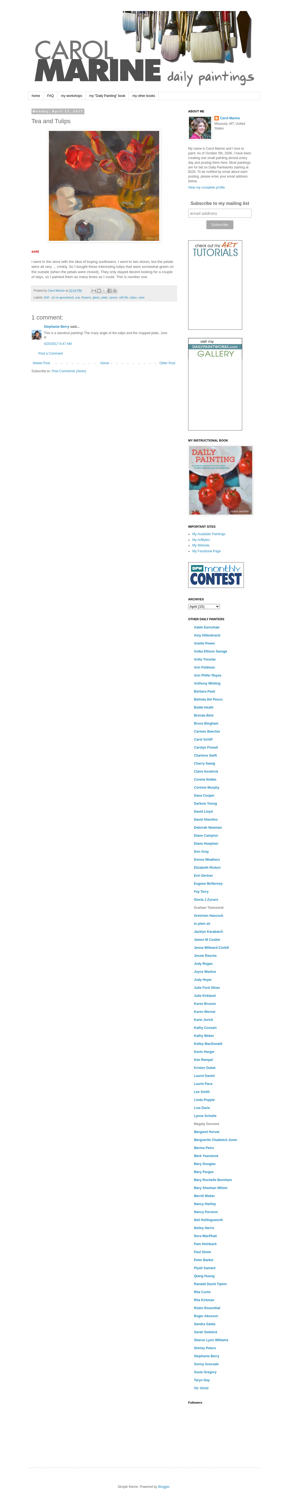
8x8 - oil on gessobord (58, 297)
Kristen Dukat (204, 1068)
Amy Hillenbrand (207, 635)
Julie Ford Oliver (207, 988)
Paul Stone (202, 1252)
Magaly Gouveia (206, 1124)
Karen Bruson (205, 1004)
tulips (133, 297)
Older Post (167, 363)
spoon (113, 297)
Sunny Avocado (206, 1364)
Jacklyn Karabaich (208, 932)
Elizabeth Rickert (207, 868)
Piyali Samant (204, 1268)
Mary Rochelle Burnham (213, 1180)
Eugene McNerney (208, 884)
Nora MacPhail (205, 1236)
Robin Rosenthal (207, 1308)
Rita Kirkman (204, 1300)
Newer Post (41, 363)
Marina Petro (204, 1148)
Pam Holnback (205, 1244)
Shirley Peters (205, 1348)
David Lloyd (203, 812)
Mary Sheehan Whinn (210, 1188)
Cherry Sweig (204, 763)
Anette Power (204, 643)
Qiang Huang (204, 1276)
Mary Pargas (204, 1172)
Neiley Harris (204, 1228)
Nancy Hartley (205, 1204)
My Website (200, 545)
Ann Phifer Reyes (207, 675)
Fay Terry (201, 892)
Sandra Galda (204, 1324)
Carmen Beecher (207, 731)
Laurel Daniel (204, 1076)
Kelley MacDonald (208, 1044)
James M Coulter (207, 940)
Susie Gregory (205, 1372)
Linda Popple (204, 1100)
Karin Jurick (203, 1020)
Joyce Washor (205, 972)
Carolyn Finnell (206, 747)
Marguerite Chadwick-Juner (215, 1140)
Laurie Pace (203, 1084)
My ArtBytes (201, 540)
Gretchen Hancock (208, 916)
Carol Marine (230, 118)
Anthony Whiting (207, 683)
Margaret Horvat (206, 1132)
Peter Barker (204, 1260)
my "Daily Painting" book (107, 96)
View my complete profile (206, 187)
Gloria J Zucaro (206, 900)
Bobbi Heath (204, 707)
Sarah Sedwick (205, 1332)
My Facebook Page (206, 551)
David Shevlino (206, 820)
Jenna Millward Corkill (211, 948)
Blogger (163, 1487)
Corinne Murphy (206, 787)
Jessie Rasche (205, 956)
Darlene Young (205, 804)
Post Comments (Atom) (69, 371)
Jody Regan (203, 964)
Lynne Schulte (205, 1116)
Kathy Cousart (205, 1028)
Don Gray (201, 852)
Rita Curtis (202, 1292)
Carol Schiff (203, 739)
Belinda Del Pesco (208, 699)
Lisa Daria (202, 1108)
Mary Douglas (205, 1164)
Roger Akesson (206, 1316)
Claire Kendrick (206, 771)
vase (141, 297)
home (36, 96)
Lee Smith (202, 1092)
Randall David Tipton (210, 1284)
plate (104, 297)
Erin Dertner (203, 876)
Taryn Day (202, 1380)
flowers (86, 297)
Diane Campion (206, 836)
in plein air (202, 924)
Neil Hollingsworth (208, 1220)
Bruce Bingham (206, 723)
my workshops (71, 96)
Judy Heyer (203, 980)
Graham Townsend (208, 908)
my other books (143, 96)
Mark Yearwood (206, 1156)
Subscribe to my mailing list (220, 203)
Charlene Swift (205, 755)
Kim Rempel (203, 1060)
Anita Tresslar (205, 659)
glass (96, 297)
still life (123, 297)
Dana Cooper (204, 795)
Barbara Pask (204, 691)
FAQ (50, 96)
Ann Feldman (204, 667)
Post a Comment (50, 353)
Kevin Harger (204, 1052)
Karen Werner (204, 1012)
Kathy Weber (204, 1036)
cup (77, 297)
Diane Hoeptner (206, 844)
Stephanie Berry (56, 327)
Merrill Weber (204, 1196)
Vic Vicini (201, 1388)
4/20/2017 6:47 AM (58, 344)
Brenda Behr (204, 715)
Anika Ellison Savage (210, 651)
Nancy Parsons (206, 1212)
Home (104, 363)
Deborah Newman (208, 828)
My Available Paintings (208, 534)
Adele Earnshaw (207, 627)
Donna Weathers (207, 860)
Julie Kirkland (205, 996)
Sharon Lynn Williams (211, 1340)
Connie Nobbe (205, 779)
